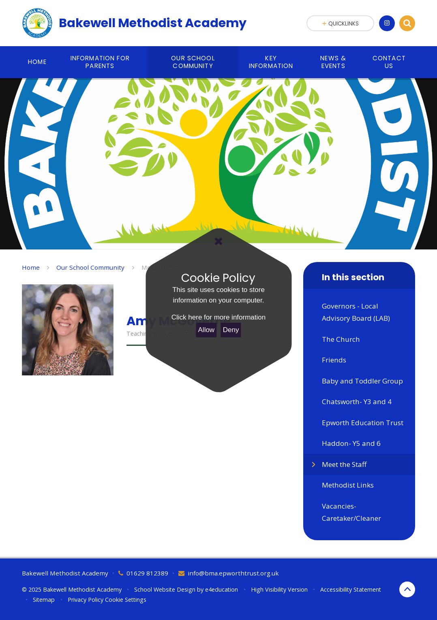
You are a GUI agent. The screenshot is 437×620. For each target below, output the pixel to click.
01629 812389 (147, 573)
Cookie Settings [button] (125, 599)
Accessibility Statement (350, 589)
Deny (231, 330)
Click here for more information (218, 317)
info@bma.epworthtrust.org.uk (233, 573)
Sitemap (44, 599)
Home (31, 267)
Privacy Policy (85, 599)
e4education (221, 589)
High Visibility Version (279, 589)
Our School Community (90, 267)
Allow (206, 330)
